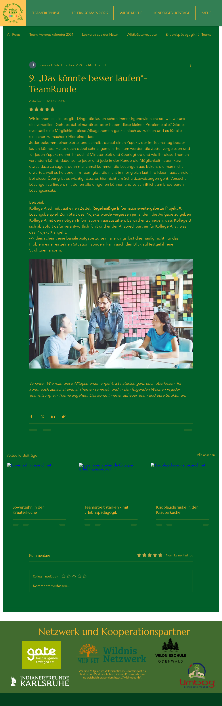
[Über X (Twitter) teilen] (42, 416)
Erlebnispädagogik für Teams (188, 34)
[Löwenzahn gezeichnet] (39, 481)
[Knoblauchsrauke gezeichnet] (183, 481)
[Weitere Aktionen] (190, 65)
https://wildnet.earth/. (128, 677)
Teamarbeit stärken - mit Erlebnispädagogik (106, 510)
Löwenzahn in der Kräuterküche (28, 510)
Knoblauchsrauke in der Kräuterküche (177, 510)
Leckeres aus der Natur (100, 34)
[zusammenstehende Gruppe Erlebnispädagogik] (111, 481)
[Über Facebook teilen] (31, 416)
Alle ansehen (206, 455)
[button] (207, 13)
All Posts (14, 34)
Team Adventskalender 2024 (51, 34)
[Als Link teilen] (64, 416)
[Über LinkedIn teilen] (53, 416)
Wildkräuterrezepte (142, 34)
